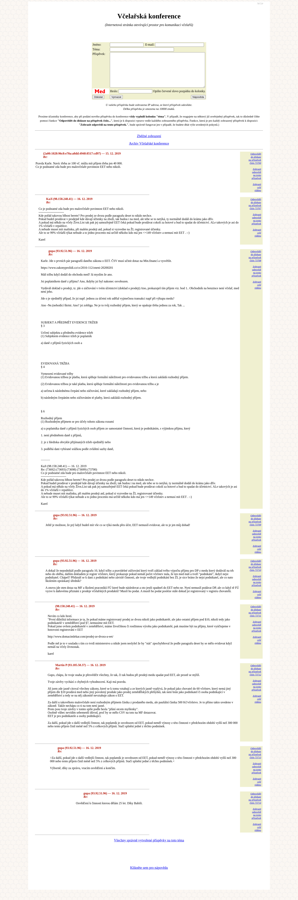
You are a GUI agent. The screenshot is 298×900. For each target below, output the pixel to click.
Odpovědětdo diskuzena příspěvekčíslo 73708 (255, 263)
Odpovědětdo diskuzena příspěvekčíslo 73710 (255, 572)
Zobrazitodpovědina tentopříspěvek (256, 180)
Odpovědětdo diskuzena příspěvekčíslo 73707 (255, 211)
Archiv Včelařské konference (149, 150)
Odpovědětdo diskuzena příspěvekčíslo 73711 (255, 618)
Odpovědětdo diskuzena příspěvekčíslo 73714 (255, 805)
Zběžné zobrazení (149, 143)
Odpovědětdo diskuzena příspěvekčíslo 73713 (255, 760)
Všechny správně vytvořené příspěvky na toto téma (149, 847)
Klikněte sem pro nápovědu (149, 874)
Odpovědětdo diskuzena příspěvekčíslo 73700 (255, 165)
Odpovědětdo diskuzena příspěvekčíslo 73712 (255, 677)
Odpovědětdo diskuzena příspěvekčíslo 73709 (255, 527)
